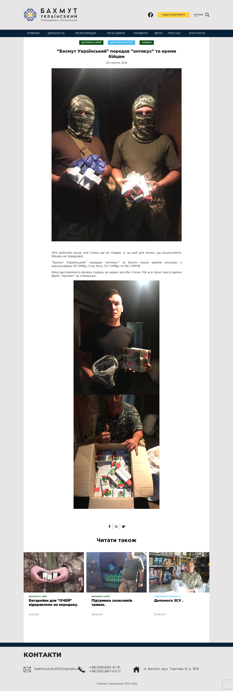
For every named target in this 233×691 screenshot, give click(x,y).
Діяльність (56, 33)
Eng (201, 15)
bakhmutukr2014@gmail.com (58, 669)
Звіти (158, 33)
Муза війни (116, 33)
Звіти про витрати (121, 42)
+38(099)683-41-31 (104, 667)
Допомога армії (91, 42)
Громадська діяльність (167, 596)
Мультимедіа (85, 33)
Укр (196, 15)
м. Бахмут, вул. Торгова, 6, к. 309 (171, 669)
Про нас (174, 33)
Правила (141, 33)
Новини (33, 33)
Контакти (197, 33)
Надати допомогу (173, 15)
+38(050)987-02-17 (105, 671)
